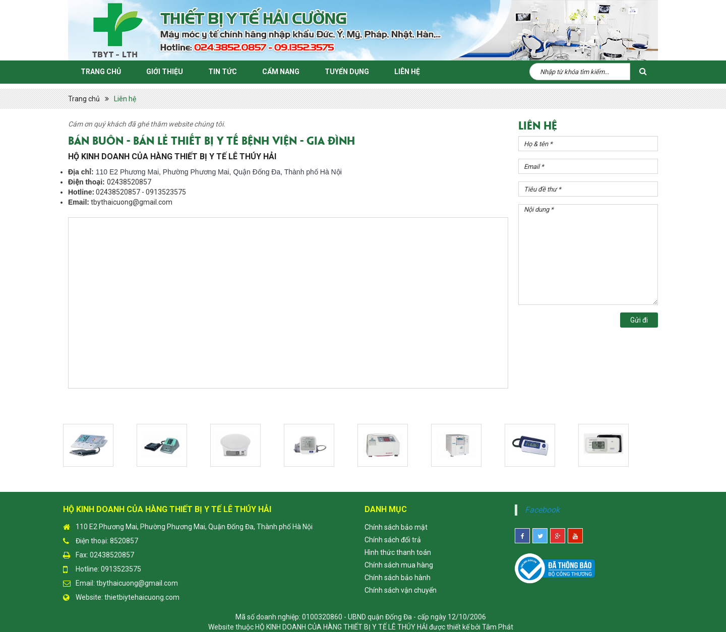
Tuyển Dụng (347, 72)
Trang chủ (101, 72)
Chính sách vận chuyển (401, 590)
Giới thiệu (164, 72)
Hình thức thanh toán (398, 552)
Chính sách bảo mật (396, 527)
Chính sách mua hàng (399, 565)
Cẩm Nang (280, 72)
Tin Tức (222, 72)
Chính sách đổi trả (393, 540)
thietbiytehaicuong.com (141, 597)
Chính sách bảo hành (398, 578)
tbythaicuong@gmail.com (137, 583)
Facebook (542, 510)
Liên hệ (407, 72)
